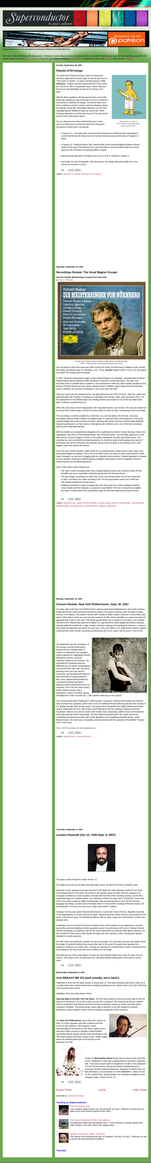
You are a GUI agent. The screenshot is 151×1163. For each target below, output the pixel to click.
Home (102, 1089)
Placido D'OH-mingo (69, 70)
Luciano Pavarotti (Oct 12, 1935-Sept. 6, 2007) (85, 834)
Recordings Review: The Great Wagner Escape (86, 272)
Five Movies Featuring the (90, 1120)
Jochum (114, 503)
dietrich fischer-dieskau (87, 503)
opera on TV (68, 174)
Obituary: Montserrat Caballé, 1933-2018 (87, 1134)
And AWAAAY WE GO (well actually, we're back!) (87, 977)
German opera (104, 503)
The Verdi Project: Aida (80, 1106)
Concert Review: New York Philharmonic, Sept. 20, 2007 (92, 604)
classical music (69, 503)
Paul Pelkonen (137, 503)
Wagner (102, 506)
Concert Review (83, 736)
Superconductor (91, 506)
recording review (77, 506)
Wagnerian (111, 506)
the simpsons (95, 174)
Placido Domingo (81, 174)
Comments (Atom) (76, 1096)
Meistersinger (124, 503)
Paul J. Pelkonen (32, 59)
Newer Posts (64, 1089)
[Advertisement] (102, 220)
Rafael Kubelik (62, 506)
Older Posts (140, 1089)
